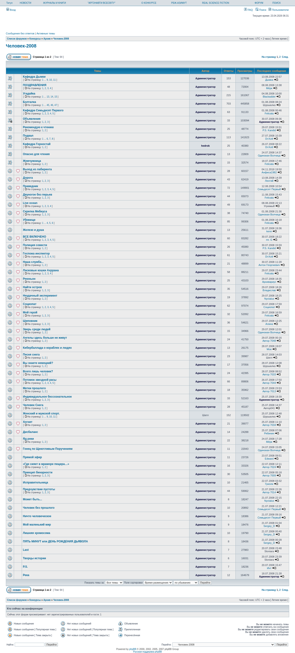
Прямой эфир (32, 457)
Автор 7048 (269, 340)
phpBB (132, 649)
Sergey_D (269, 526)
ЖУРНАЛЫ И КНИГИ (54, 3)
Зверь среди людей (36, 329)
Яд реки (28, 438)
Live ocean (30, 203)
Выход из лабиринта (37, 169)
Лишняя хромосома (36, 533)
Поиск (261, 9)
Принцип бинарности (37, 472)
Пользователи (278, 9)
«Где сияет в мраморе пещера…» (46, 464)
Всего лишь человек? (38, 371)
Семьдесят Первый (269, 189)
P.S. (25, 566)
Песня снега (31, 354)
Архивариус (269, 281)
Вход (11, 9)
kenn (269, 231)
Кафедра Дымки (34, 76)
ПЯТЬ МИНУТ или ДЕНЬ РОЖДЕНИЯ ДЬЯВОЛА (55, 541)
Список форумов (17, 38)
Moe (269, 349)
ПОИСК (276, 3)
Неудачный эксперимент (40, 295)
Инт (269, 568)
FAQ (248, 9)
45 (48, 105)
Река (26, 575)
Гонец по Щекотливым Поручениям (47, 448)
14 (51, 96)
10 (50, 80)
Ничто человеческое (37, 516)
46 (51, 105)
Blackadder (269, 96)
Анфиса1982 (269, 172)
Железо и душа (33, 230)
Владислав (269, 290)
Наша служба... (33, 262)
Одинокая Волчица (269, 155)
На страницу (269, 57)
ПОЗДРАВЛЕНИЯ (34, 85)
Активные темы (45, 33)
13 (48, 96)
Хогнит (27, 422)
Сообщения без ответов (20, 33)
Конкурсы (35, 38)
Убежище (29, 219)
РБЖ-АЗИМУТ (179, 3)
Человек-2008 (61, 38)
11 (54, 80)
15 (55, 96)
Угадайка (29, 93)
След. (285, 57)
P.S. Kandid (269, 130)
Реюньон (29, 278)
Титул (9, 3)
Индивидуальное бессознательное (47, 396)
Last (26, 549)
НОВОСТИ (25, 3)
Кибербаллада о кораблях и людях (47, 347)
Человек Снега (33, 405)
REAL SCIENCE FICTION (215, 3)
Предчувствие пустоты (39, 489)
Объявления (31, 118)
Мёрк (269, 88)
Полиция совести (35, 245)
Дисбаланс (30, 432)
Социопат (29, 304)
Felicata (269, 113)
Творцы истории (34, 558)
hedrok (205, 145)
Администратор (205, 78)
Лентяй (269, 180)
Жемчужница (32, 161)
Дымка (269, 79)
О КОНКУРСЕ (148, 3)
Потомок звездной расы (40, 379)
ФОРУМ (259, 3)
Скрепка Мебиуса (35, 211)
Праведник (30, 186)
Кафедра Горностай (36, 144)
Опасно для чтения (36, 154)
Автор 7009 (269, 475)
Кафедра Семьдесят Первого (43, 110)
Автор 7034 (269, 425)
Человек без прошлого (38, 507)
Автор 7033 (269, 374)
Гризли (269, 483)
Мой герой (30, 312)
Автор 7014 (269, 492)
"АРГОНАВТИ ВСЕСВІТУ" (101, 3)
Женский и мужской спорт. (41, 413)
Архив (47, 38)
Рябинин (269, 433)
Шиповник (30, 321)
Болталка (29, 102)
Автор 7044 (269, 382)
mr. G (269, 239)
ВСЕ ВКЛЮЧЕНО (34, 236)
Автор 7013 (269, 391)
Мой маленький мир (37, 524)
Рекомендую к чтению (38, 127)
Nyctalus (269, 298)
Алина (269, 324)
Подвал (28, 135)
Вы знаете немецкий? (38, 363)
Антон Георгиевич (269, 265)
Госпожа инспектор (36, 253)
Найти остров (32, 287)
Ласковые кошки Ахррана (41, 270)
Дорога (28, 177)
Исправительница (35, 482)
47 (55, 105)
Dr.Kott (269, 138)
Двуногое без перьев (37, 194)
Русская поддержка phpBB (147, 651)
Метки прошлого (34, 388)
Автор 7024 (269, 467)
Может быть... (32, 499)
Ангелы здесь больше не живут (45, 337)
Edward (269, 458)
